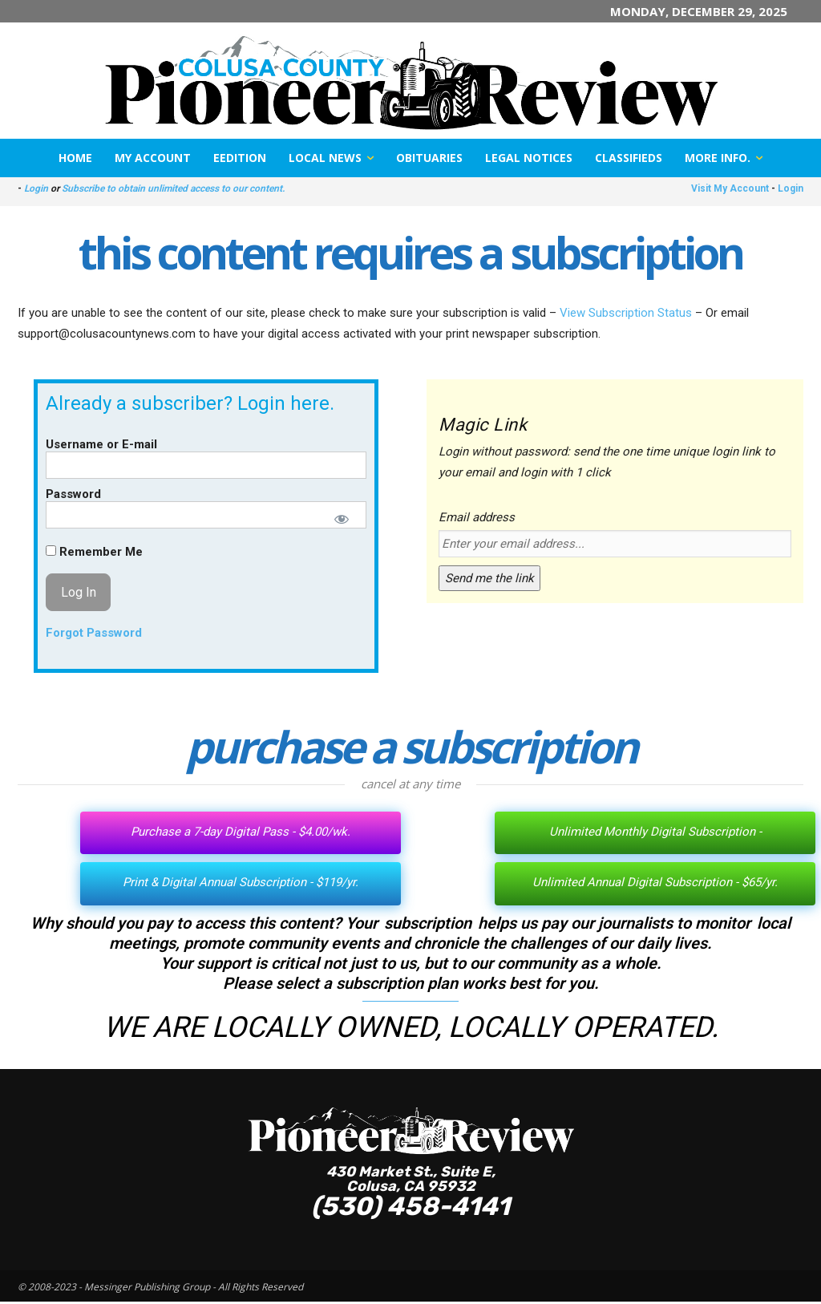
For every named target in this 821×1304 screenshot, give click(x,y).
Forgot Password (94, 633)
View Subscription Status (626, 313)
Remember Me (94, 552)
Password (73, 494)
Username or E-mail (101, 444)
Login (36, 188)
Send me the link (489, 578)
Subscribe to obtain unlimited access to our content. (173, 188)
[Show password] (341, 519)
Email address (477, 517)
